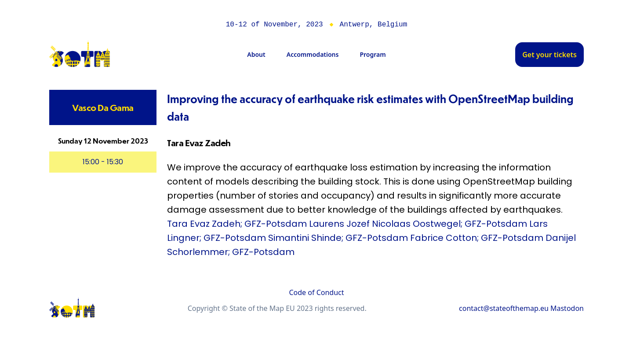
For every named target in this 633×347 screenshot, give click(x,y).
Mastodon (567, 308)
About (256, 54)
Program (373, 54)
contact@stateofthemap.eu (504, 308)
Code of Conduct (316, 292)
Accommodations (313, 54)
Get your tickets (549, 54)
